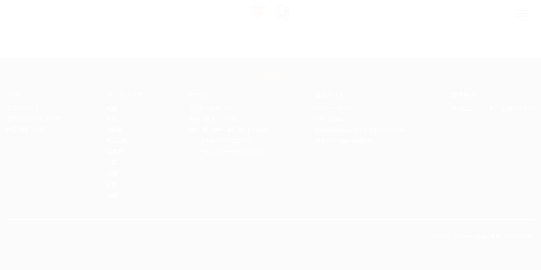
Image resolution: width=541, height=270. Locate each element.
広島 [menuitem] (111, 184)
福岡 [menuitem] (111, 195)
